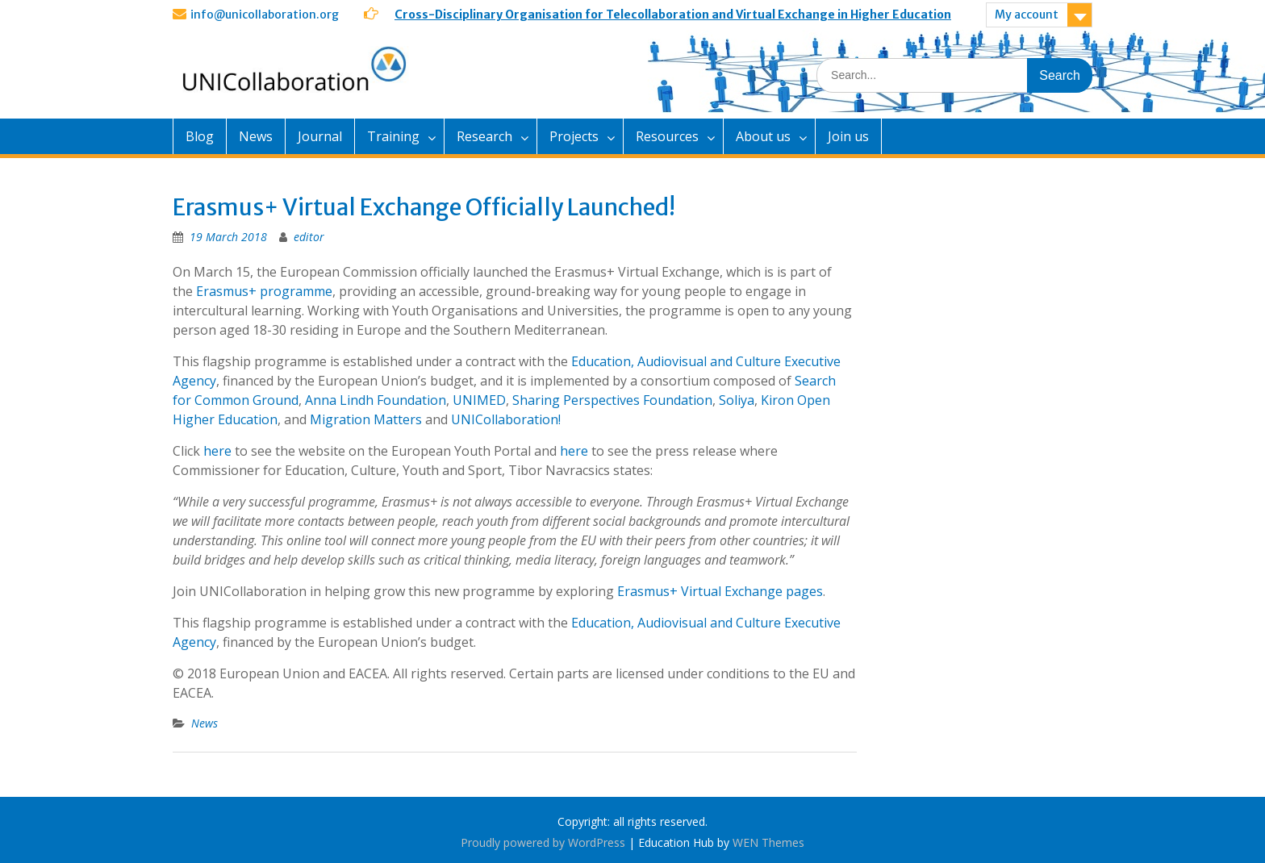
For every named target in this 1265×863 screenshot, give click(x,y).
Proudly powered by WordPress (543, 842)
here (217, 451)
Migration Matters (366, 419)
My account (1026, 14)
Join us (848, 136)
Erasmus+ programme (264, 291)
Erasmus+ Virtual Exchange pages (720, 591)
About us (763, 136)
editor (309, 236)
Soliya (736, 400)
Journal (320, 136)
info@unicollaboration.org (264, 14)
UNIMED (479, 400)
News (256, 136)
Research (484, 136)
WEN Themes (768, 842)
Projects (574, 136)
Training (393, 136)
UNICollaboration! (506, 419)
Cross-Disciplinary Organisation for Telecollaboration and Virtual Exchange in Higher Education (673, 14)
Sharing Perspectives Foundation (612, 400)
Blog (200, 136)
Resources (667, 136)
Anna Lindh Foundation (375, 400)
